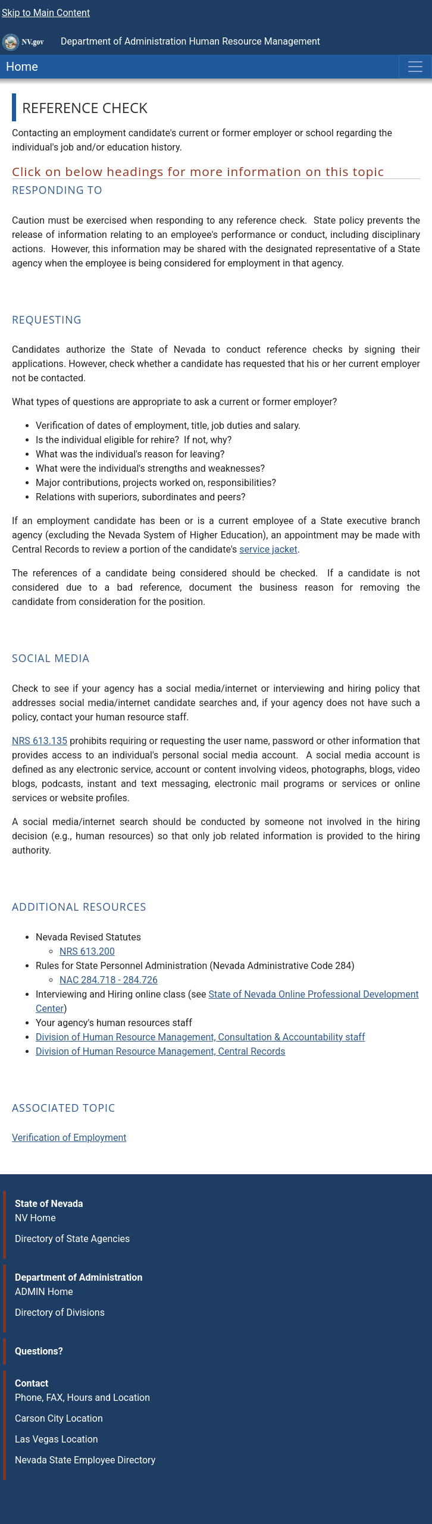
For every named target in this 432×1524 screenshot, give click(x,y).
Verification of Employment (69, 1137)
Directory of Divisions (60, 1312)
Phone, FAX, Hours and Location (82, 1397)
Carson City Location (59, 1418)
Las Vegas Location (56, 1439)
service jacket (268, 549)
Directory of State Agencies (72, 1238)
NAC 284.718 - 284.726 (109, 980)
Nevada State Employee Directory (85, 1460)
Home (19, 66)
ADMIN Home (44, 1291)
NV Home (35, 1218)
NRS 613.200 (87, 951)
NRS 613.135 (39, 741)
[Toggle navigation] (415, 67)
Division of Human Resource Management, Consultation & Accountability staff (200, 1037)
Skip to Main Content (46, 12)
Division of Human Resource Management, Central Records (161, 1051)
